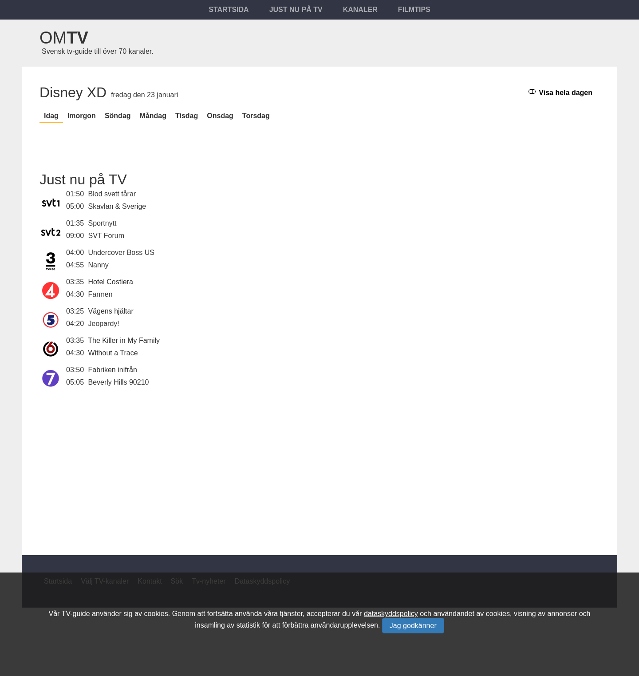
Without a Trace (113, 353)
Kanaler (360, 9)
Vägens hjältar (111, 311)
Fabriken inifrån (112, 370)
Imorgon (81, 115)
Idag (51, 115)
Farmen (100, 294)
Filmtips (414, 9)
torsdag (256, 115)
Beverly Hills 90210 (118, 382)
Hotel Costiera (110, 282)
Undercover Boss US (121, 252)
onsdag (220, 115)
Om (63, 37)
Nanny (98, 265)
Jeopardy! (103, 323)
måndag (153, 115)
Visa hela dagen (560, 92)
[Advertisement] (319, 466)
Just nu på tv (296, 9)
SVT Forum (106, 235)
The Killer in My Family (124, 340)
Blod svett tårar (112, 194)
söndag (118, 115)
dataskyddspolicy (391, 613)
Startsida (228, 9)
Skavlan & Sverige (117, 206)
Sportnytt (102, 223)
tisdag (186, 115)
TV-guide (76, 613)
